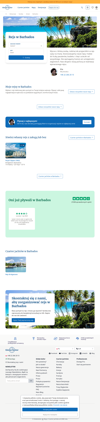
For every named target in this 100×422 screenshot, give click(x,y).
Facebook (53, 353)
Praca (38, 379)
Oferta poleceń (41, 373)
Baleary (59, 367)
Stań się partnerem (84, 364)
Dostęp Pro (81, 362)
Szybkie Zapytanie (62, 390)
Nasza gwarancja (42, 367)
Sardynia (59, 373)
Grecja (58, 370)
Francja (59, 376)
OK (31, 381)
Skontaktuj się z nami (14, 362)
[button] (23, 7)
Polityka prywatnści (43, 381)
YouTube (63, 353)
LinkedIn (84, 353)
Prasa (38, 376)
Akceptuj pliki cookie (50, 409)
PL (64, 349)
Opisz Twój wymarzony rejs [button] (23, 320)
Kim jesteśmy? (41, 362)
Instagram (73, 353)
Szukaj (26, 57)
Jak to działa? (40, 364)
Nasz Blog (39, 392)
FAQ (37, 389)
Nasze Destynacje (62, 381)
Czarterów (46, 387)
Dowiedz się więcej (60, 405)
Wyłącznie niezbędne (50, 415)
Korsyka (59, 379)
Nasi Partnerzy (41, 370)
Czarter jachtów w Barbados (81, 138)
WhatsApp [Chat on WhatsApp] (10, 359)
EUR (84, 349)
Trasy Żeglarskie (62, 387)
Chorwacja (60, 362)
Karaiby (59, 364)
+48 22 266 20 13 (67, 75)
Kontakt (87, 122)
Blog (92, 353)
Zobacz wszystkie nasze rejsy (81, 92)
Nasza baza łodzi (62, 384)
